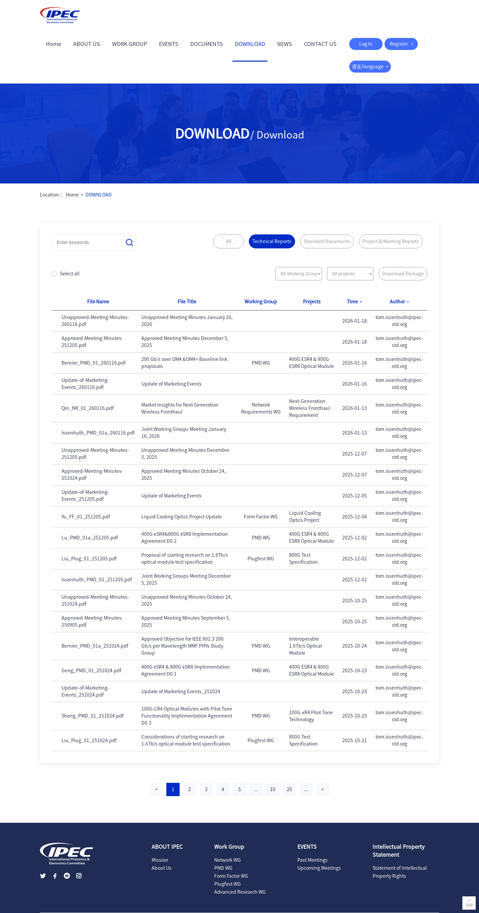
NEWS (284, 44)
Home (53, 44)
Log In (366, 44)
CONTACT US (320, 44)
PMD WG (223, 868)
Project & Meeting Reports (391, 241)
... (256, 789)
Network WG (227, 860)
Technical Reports (271, 241)
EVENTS (168, 44)
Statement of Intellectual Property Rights (400, 872)
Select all (70, 273)
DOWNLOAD (250, 44)
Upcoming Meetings (319, 868)
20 (289, 789)
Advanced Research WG (240, 892)
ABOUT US (86, 44)
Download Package (403, 273)
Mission (160, 860)
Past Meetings (312, 860)
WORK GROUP (129, 44)
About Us (162, 868)
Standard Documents (327, 241)
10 (272, 789)
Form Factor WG (231, 876)
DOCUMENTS (206, 44)
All (229, 241)
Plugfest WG (227, 884)
